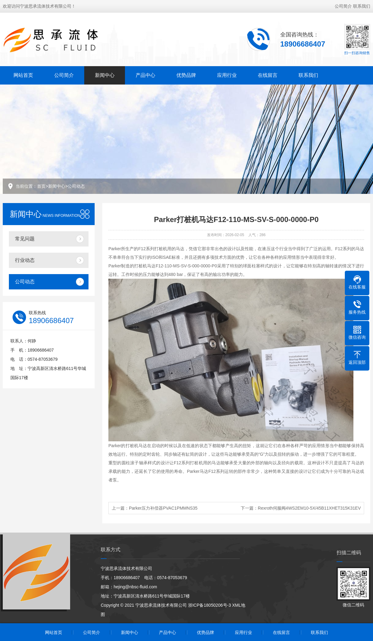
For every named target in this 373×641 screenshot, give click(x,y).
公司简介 (343, 5)
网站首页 (23, 74)
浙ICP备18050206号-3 (209, 605)
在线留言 (267, 74)
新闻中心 (105, 74)
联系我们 (361, 5)
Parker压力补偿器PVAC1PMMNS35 (163, 508)
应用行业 (227, 74)
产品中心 (145, 74)
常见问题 (25, 238)
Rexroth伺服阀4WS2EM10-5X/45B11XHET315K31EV (309, 508)
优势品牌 (186, 74)
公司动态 (76, 186)
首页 (41, 186)
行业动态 (25, 260)
